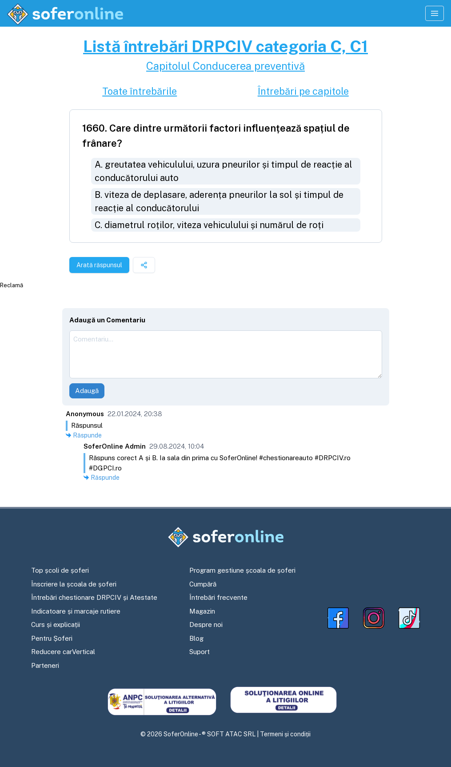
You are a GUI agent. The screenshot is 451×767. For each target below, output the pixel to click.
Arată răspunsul (99, 265)
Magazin (202, 611)
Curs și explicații (55, 624)
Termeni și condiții (285, 734)
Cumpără (202, 584)
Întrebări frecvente (218, 597)
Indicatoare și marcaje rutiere (75, 611)
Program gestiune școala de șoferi (242, 570)
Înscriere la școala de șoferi (73, 584)
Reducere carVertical (63, 651)
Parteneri (45, 665)
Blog (196, 638)
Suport (199, 651)
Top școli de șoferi (60, 570)
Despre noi (206, 624)
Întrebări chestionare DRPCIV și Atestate (94, 597)
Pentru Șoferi (51, 638)
